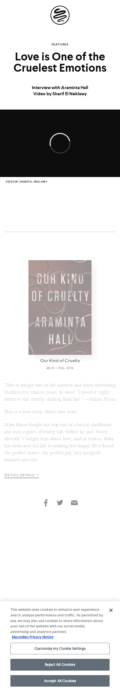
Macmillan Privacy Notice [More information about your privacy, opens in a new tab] (32, 638)
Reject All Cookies (60, 665)
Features (60, 44)
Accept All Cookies (60, 682)
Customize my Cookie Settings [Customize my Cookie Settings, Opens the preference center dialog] (60, 649)
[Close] (111, 611)
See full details (21, 475)
